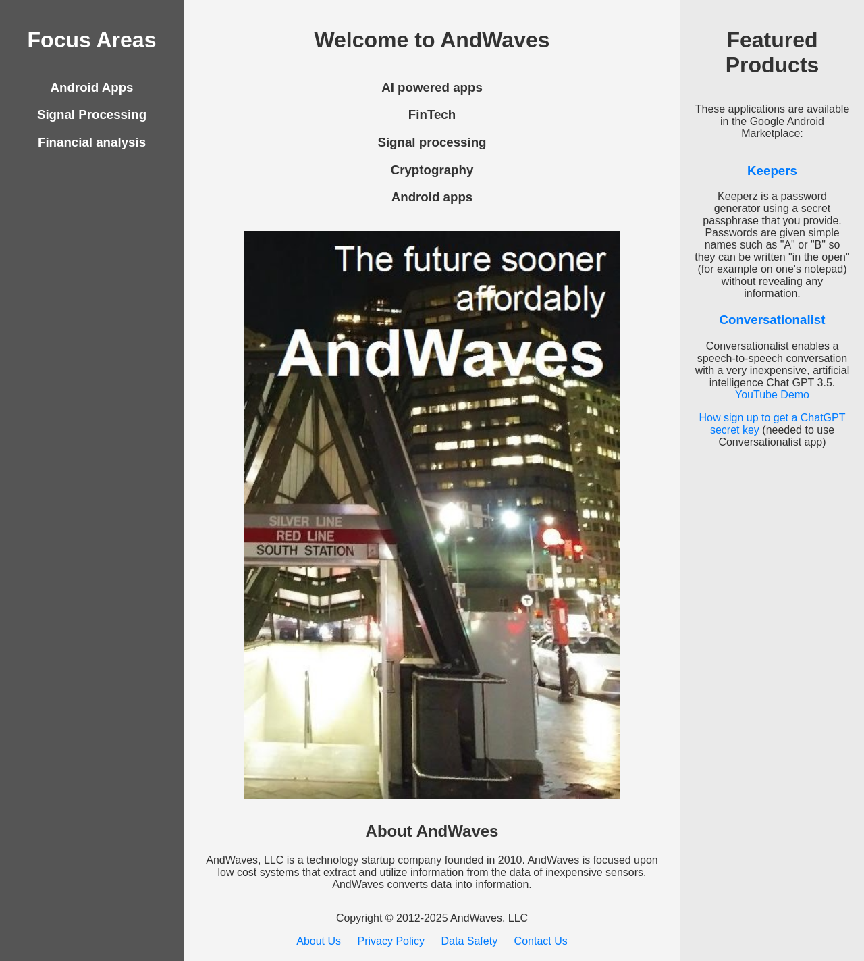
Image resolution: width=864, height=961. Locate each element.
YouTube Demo (772, 394)
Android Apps (92, 87)
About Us (318, 941)
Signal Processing (91, 114)
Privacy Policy (391, 941)
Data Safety (469, 941)
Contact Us (541, 941)
